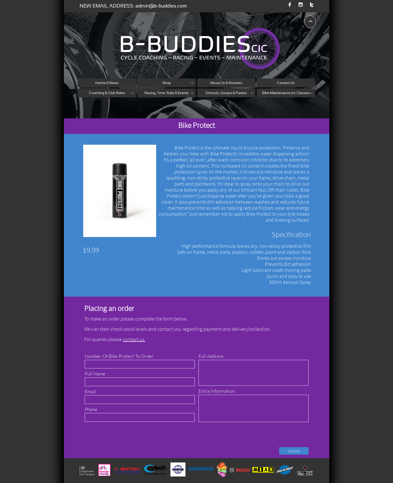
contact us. (134, 339)
